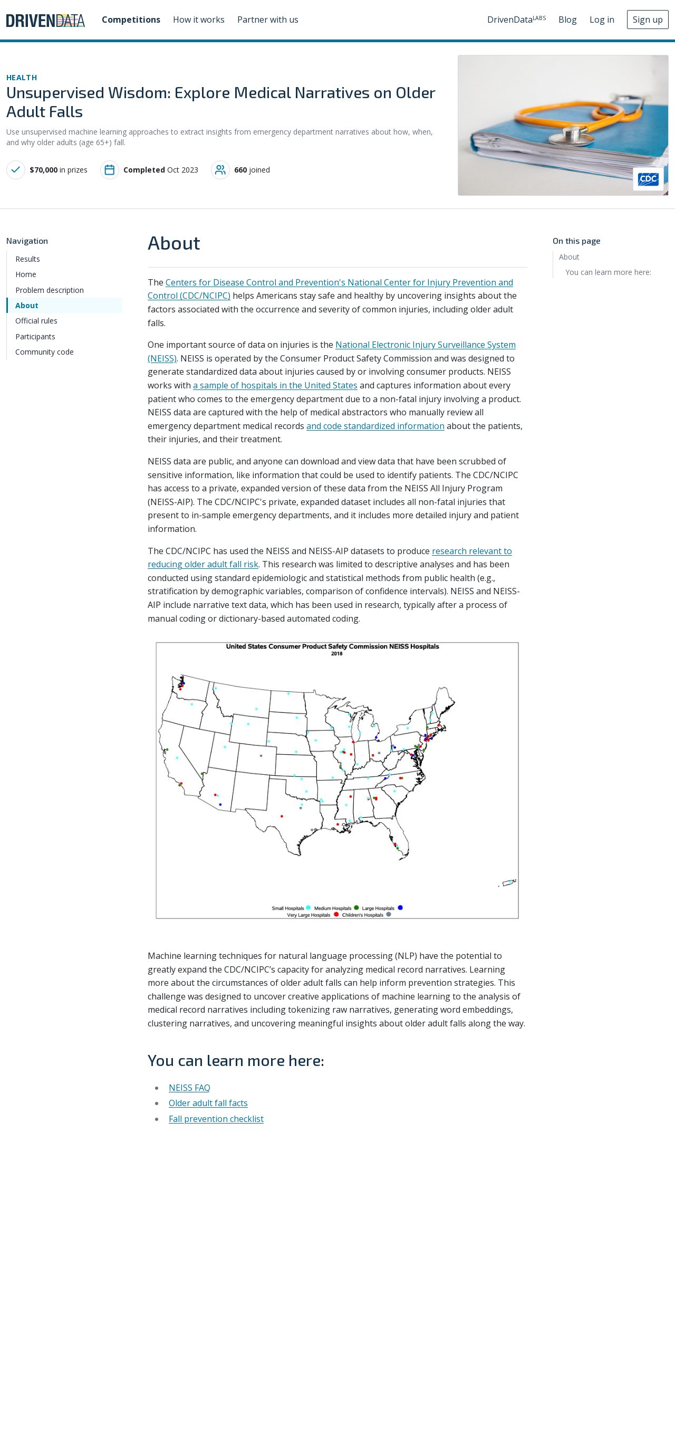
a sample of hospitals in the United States (275, 385)
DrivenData (516, 19)
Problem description (49, 290)
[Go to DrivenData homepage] (45, 19)
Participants (35, 336)
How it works (199, 19)
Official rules (36, 321)
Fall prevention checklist (216, 1119)
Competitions (131, 19)
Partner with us (267, 19)
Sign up (648, 19)
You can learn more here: (608, 272)
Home (25, 274)
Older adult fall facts (208, 1103)
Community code (44, 352)
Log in (602, 19)
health (21, 77)
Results (27, 259)
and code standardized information (375, 426)
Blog (567, 19)
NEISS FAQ (189, 1087)
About (26, 305)
